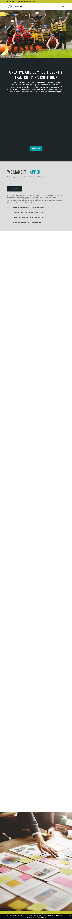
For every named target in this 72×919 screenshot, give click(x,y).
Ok (45, 917)
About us (36, 148)
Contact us (15, 189)
